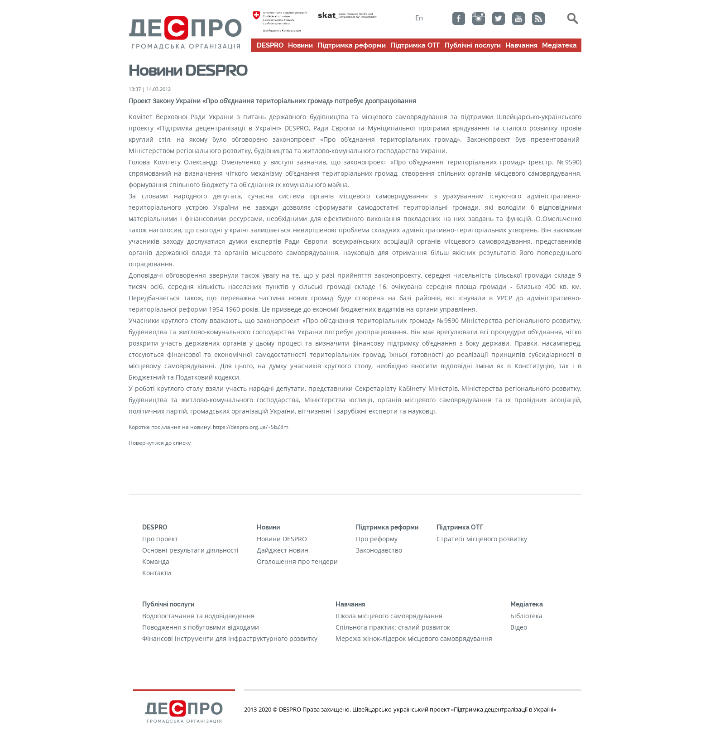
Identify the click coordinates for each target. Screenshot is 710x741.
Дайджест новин (282, 550)
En (419, 17)
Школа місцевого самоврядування (389, 615)
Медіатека (559, 45)
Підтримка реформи (351, 45)
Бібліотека (526, 615)
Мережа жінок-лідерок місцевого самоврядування (414, 638)
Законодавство (379, 550)
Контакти (156, 572)
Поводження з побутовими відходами (200, 627)
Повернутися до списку (160, 442)
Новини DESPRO (282, 538)
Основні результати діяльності (190, 550)
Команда (155, 561)
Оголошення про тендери (297, 561)
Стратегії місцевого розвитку (482, 538)
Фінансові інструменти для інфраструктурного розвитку (229, 638)
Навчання (521, 45)
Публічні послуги (473, 45)
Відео (518, 627)
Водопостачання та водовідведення (198, 615)
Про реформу (377, 538)
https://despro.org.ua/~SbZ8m (250, 426)
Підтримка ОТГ (415, 45)
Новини (300, 45)
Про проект (160, 538)
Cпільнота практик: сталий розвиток (393, 627)
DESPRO (270, 45)
